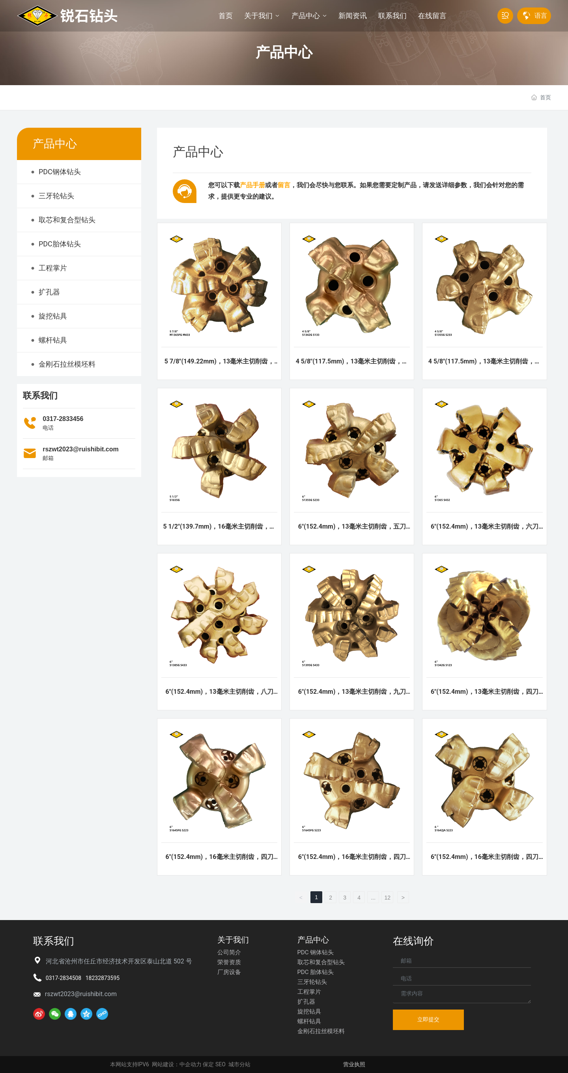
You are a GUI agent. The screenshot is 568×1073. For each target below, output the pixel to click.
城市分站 (239, 1064)
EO (222, 1064)
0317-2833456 (63, 418)
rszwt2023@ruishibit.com (81, 449)
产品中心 (284, 52)
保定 (208, 1064)
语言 (540, 15)
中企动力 (190, 1064)
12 (387, 897)
